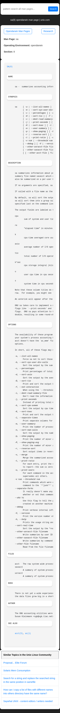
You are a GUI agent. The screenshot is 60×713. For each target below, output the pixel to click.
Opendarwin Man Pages (18, 31)
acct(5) (19, 633)
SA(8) (10, 67)
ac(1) (28, 633)
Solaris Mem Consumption (16, 670)
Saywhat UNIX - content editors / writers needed (27, 701)
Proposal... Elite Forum (15, 662)
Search (53, 9)
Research (48, 31)
